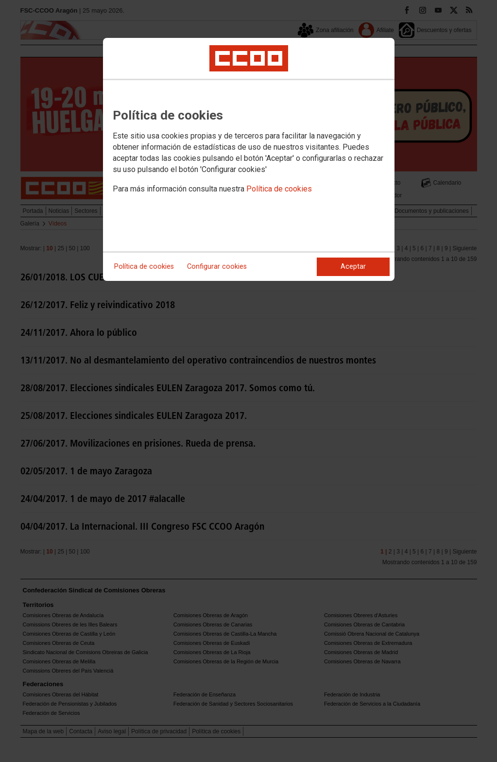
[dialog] (248, 159)
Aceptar (353, 266)
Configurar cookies (217, 266)
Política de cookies (279, 188)
